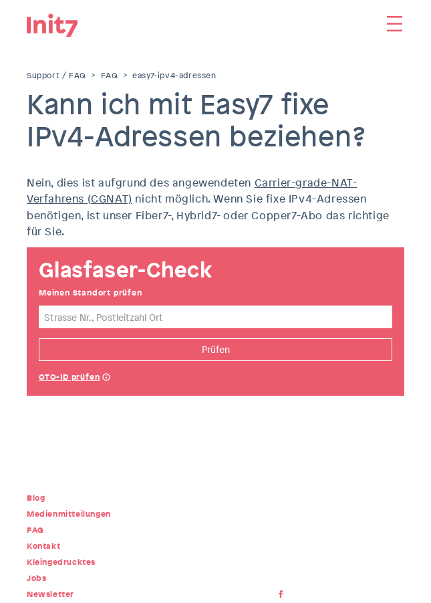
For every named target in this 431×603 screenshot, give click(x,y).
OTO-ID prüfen (69, 377)
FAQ (109, 75)
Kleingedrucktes (61, 562)
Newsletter (50, 594)
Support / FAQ (56, 75)
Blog (36, 498)
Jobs (36, 578)
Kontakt (43, 546)
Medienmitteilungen (69, 514)
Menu (394, 23)
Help (106, 378)
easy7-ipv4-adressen (174, 75)
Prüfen (216, 349)
